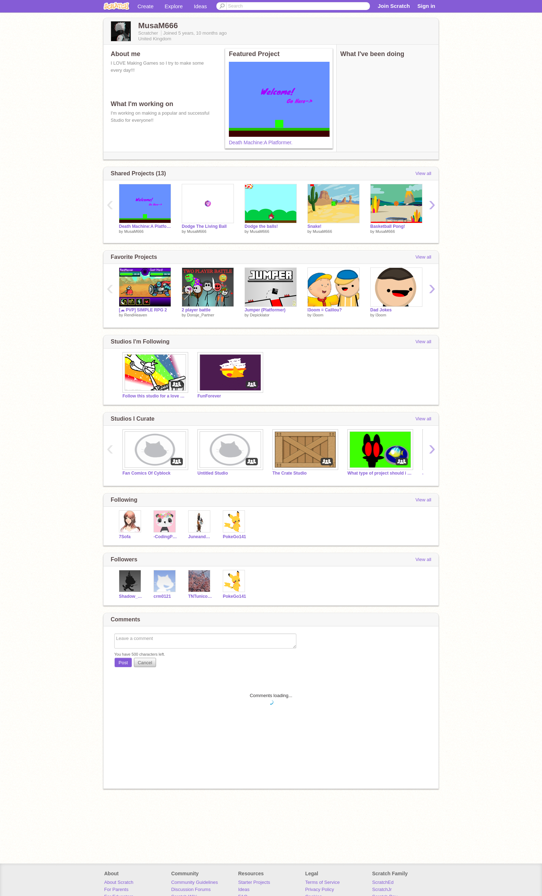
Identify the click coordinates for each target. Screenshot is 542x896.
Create (145, 6)
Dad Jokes (381, 309)
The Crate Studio (289, 473)
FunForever (209, 396)
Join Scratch (394, 6)
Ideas (200, 6)
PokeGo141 (234, 536)
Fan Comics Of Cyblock (146, 473)
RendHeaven (135, 315)
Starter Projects (254, 882)
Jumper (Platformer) (265, 309)
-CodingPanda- (165, 536)
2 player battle (196, 309)
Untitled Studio (212, 473)
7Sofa (125, 536)
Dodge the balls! (261, 226)
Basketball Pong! (387, 226)
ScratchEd (382, 882)
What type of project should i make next (379, 473)
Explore (174, 6)
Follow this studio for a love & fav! (154, 396)
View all (423, 173)
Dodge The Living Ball (204, 226)
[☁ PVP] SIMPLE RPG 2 (143, 309)
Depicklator (260, 315)
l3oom (318, 315)
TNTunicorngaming (200, 596)
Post (123, 662)
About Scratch (119, 882)
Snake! (314, 226)
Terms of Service (322, 882)
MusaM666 (134, 231)
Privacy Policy (319, 889)
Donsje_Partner (200, 315)
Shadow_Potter (131, 596)
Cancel (145, 662)
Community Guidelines (194, 882)
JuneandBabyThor (200, 536)
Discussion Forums (191, 889)
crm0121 (162, 596)
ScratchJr (382, 889)
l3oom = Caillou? (324, 309)
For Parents (116, 889)
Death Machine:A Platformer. (260, 142)
